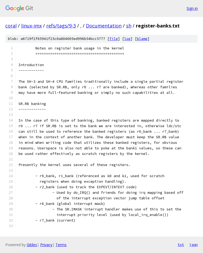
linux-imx (31, 25)
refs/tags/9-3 (61, 25)
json (193, 244)
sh (128, 25)
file (113, 38)
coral (11, 25)
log (127, 38)
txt (181, 244)
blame (142, 38)
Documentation (104, 25)
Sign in (192, 8)
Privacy (46, 244)
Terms (61, 244)
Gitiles (32, 244)
